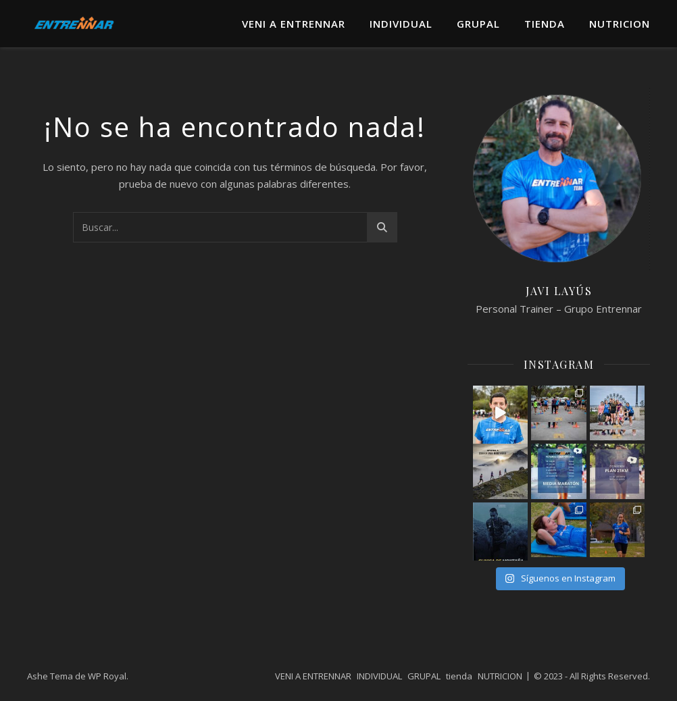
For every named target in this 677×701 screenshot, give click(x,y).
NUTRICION (619, 23)
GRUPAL (478, 23)
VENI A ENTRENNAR (293, 23)
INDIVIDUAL (401, 23)
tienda (544, 23)
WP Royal (107, 676)
